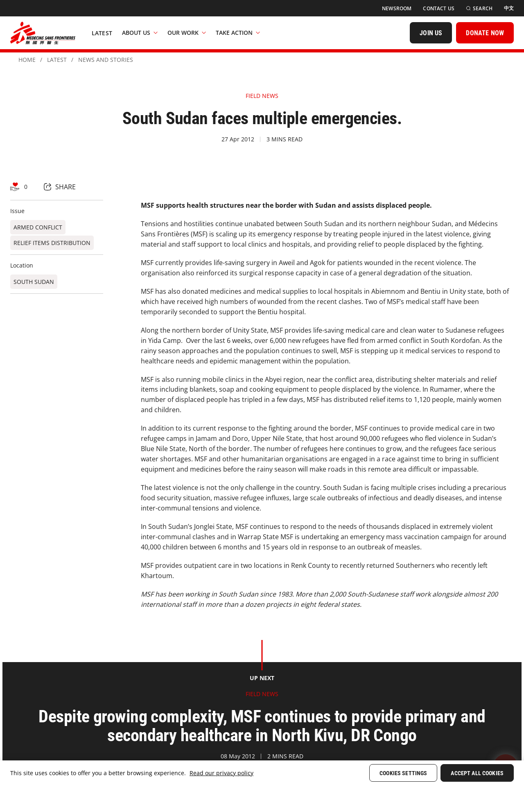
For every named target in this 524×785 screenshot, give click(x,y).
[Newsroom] (396, 8)
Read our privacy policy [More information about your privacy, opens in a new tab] (221, 773)
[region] (262, 772)
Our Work (186, 32)
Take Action (238, 32)
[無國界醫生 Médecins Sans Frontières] (42, 32)
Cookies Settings (403, 773)
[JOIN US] (431, 32)
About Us (140, 32)
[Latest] (102, 32)
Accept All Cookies (477, 773)
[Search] (479, 8)
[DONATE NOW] (485, 32)
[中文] (509, 8)
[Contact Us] (438, 8)
